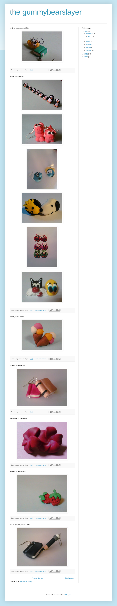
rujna (88, 41)
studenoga (90, 34)
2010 (86, 57)
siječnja (89, 50)
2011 (86, 54)
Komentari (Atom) (26, 581)
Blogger (67, 595)
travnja (88, 44)
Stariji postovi (69, 578)
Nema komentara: (40, 70)
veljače (88, 47)
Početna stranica (37, 578)
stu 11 (90, 36)
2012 (86, 31)
